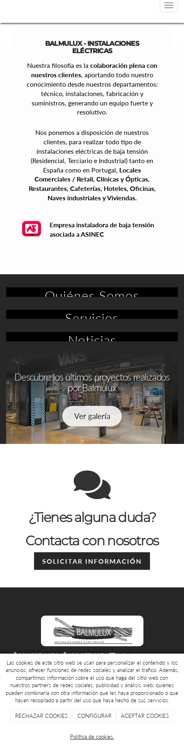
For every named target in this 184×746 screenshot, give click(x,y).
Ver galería (92, 416)
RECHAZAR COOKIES (41, 715)
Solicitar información (92, 561)
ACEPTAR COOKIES (145, 715)
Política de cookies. (92, 736)
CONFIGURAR (94, 715)
